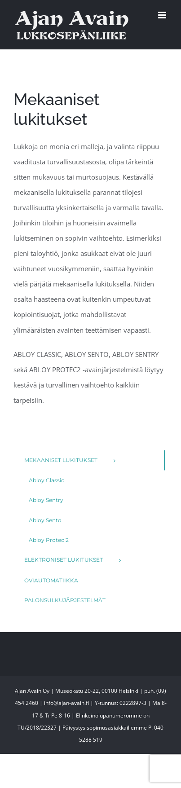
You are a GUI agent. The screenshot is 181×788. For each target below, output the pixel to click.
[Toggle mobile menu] (163, 15)
